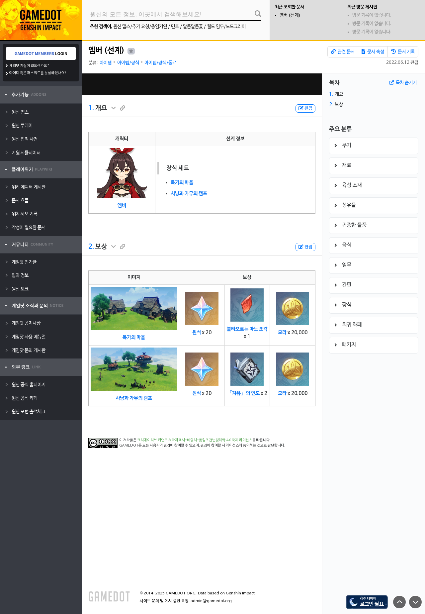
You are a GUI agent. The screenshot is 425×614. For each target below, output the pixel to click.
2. (91, 247)
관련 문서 (343, 51)
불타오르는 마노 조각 (247, 329)
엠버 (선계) (290, 15)
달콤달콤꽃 (193, 26)
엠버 (122, 205)
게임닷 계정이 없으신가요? (29, 66)
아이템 (106, 62)
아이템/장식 (128, 62)
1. (91, 108)
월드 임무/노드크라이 (226, 26)
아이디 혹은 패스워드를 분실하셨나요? (38, 73)
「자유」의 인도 (243, 393)
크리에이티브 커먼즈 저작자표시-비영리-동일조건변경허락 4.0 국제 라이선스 (194, 440)
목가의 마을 (182, 182)
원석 (196, 332)
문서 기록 (403, 51)
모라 (282, 332)
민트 (175, 26)
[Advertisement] (201, 84)
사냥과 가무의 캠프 (189, 193)
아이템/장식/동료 (160, 62)
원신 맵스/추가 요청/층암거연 (140, 26)
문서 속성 (373, 51)
